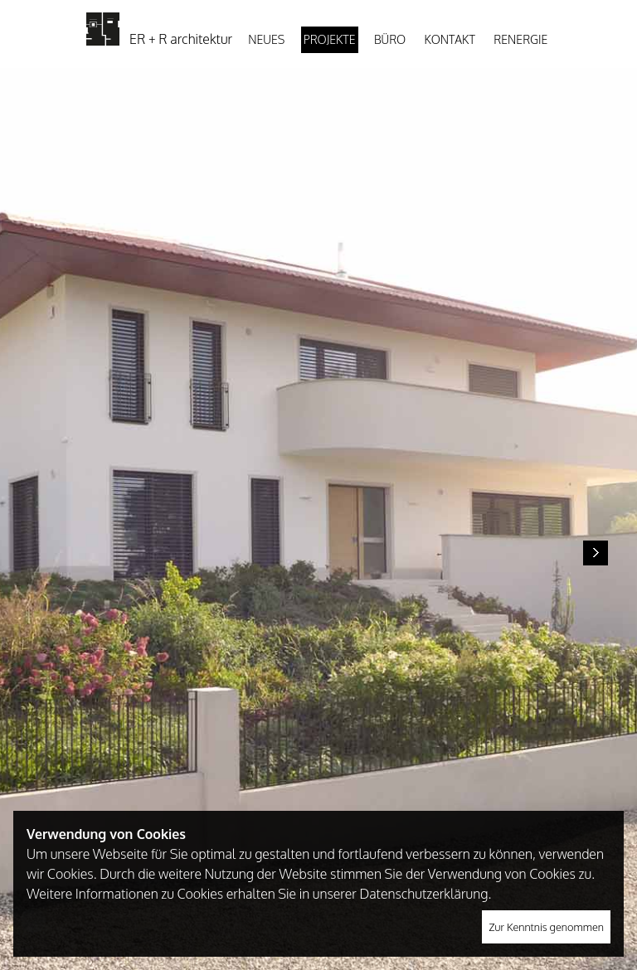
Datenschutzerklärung (423, 893)
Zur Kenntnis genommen (546, 927)
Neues (266, 39)
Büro (390, 39)
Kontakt (450, 39)
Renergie (520, 39)
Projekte (330, 39)
